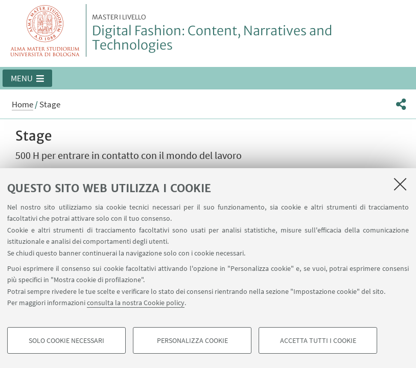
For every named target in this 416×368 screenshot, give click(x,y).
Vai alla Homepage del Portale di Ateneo (45, 30)
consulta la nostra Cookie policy (135, 302)
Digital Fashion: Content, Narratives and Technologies (251, 33)
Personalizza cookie (192, 340)
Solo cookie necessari (66, 340)
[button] (27, 78)
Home (22, 104)
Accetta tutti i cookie (318, 340)
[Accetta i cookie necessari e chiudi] (400, 184)
